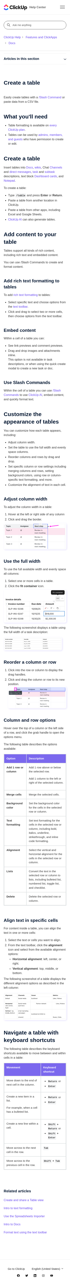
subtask (50, 171)
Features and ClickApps (41, 37)
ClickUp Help (12, 37)
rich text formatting (25, 294)
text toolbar (20, 306)
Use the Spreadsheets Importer (24, 1216)
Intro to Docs (12, 1224)
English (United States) (48, 1268)
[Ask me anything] (35, 25)
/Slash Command (50, 97)
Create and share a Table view (24, 1200)
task (35, 171)
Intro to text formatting (18, 1208)
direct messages (20, 171)
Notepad (9, 180)
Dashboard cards (45, 176)
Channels (56, 167)
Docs (11, 43)
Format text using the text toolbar (25, 1232)
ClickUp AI (15, 219)
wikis (38, 167)
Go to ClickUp (16, 1268)
